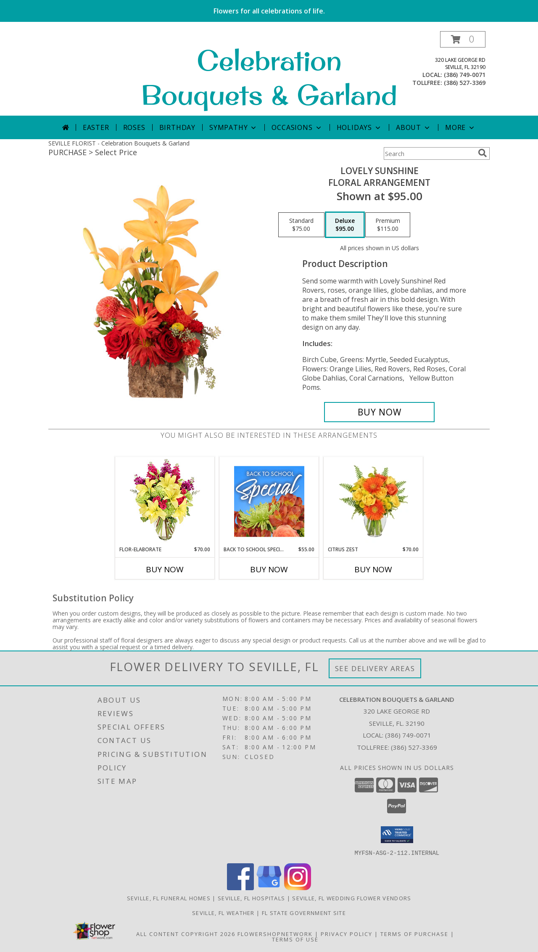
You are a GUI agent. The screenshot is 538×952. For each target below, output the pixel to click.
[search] (482, 153)
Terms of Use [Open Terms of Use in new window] (295, 939)
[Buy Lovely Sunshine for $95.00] (379, 412)
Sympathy (233, 127)
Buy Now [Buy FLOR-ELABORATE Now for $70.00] (165, 569)
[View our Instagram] (297, 887)
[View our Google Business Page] (269, 887)
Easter (96, 127)
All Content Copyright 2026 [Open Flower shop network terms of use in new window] (185, 933)
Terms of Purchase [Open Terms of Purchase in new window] (414, 933)
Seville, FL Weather (223, 912)
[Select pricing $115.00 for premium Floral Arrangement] (388, 225)
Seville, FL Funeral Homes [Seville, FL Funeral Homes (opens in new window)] (169, 898)
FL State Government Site (304, 912)
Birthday (177, 127)
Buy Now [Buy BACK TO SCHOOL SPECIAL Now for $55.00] (269, 569)
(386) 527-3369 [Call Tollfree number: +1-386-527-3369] (414, 747)
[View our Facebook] (240, 887)
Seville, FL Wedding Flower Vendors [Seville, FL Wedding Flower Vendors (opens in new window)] (351, 898)
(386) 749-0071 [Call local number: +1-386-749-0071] (464, 75)
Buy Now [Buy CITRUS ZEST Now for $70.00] (373, 569)
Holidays (359, 127)
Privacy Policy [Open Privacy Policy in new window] (346, 933)
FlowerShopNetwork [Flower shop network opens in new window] (275, 933)
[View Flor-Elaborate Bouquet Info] (165, 501)
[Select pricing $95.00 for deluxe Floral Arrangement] (345, 225)
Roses (134, 127)
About (413, 127)
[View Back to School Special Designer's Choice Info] (269, 501)
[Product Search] (429, 153)
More (460, 127)
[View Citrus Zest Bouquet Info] (373, 501)
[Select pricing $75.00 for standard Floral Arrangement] (301, 225)
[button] (462, 39)
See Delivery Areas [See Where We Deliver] (375, 668)
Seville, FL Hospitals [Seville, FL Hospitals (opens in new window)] (251, 898)
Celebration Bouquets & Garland (269, 77)
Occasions (297, 127)
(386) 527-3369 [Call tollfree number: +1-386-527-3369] (464, 83)
